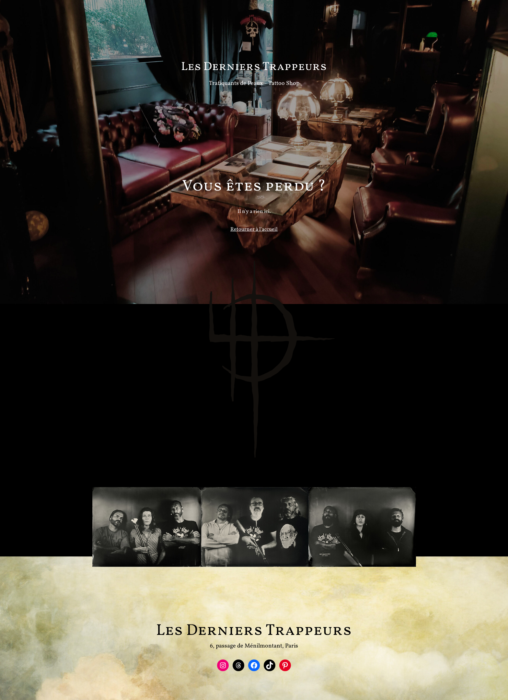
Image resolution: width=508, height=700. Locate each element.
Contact (379, 118)
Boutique (336, 118)
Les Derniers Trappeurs (254, 67)
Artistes (129, 118)
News (209, 118)
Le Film (249, 118)
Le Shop (292, 118)
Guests (171, 118)
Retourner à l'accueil (254, 233)
